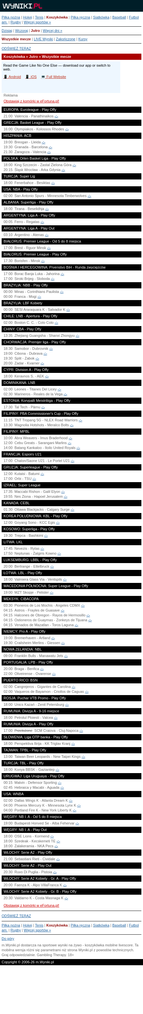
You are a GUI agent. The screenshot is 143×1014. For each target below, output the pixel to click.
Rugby (15, 22)
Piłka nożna (11, 17)
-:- (56, 116)
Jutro (35, 31)
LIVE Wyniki (43, 39)
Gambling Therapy (51, 955)
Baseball (119, 17)
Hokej (27, 17)
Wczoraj (21, 31)
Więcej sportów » (37, 22)
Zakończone (65, 39)
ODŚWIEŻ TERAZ (16, 48)
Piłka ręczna (80, 17)
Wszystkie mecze (16, 39)
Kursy (82, 39)
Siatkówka (101, 17)
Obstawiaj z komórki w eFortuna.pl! (31, 101)
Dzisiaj (7, 31)
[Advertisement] (71, 991)
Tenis (39, 17)
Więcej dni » (52, 31)
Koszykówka (57, 17)
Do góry (8, 939)
